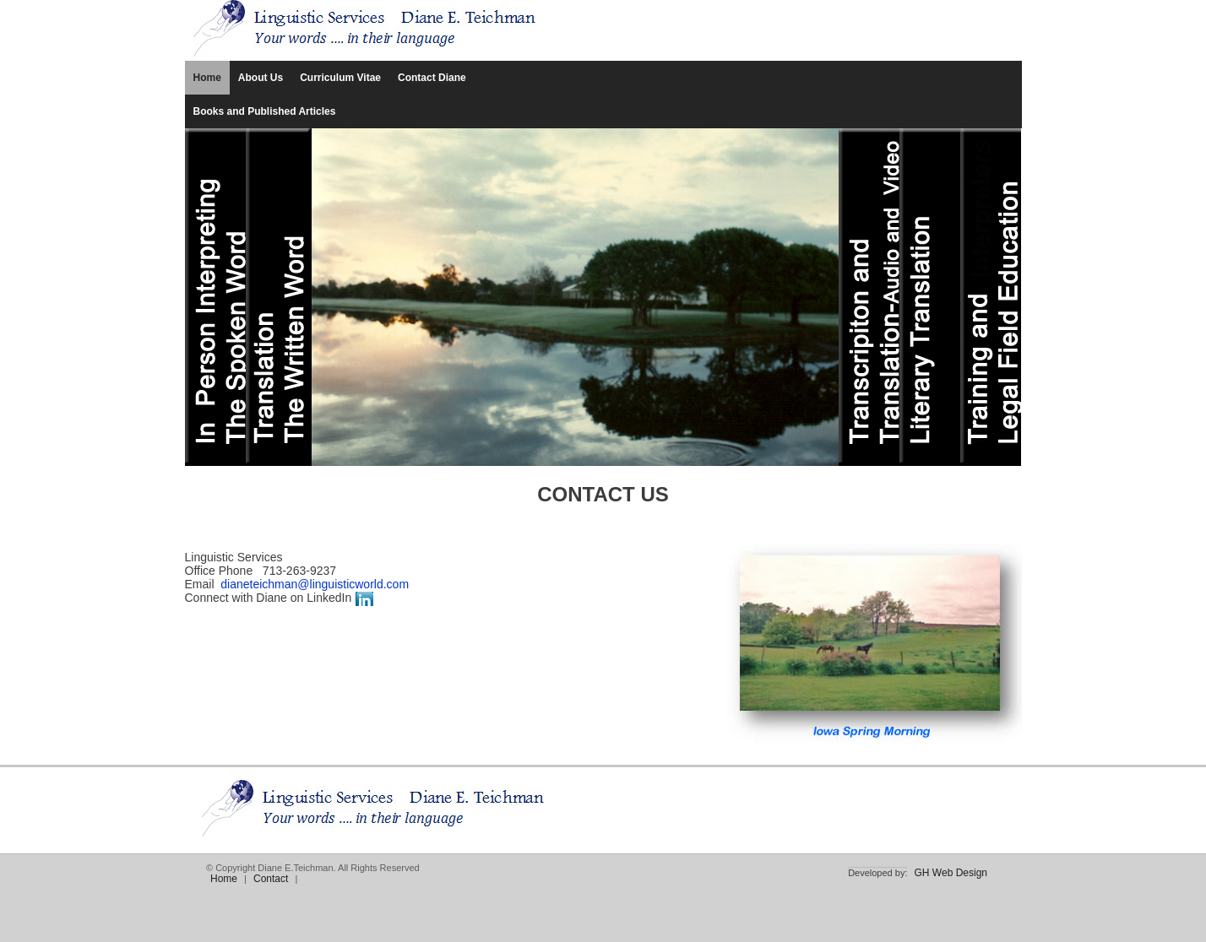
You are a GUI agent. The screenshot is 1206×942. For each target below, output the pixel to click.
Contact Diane (432, 78)
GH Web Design (951, 873)
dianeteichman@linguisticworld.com (314, 584)
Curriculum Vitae (340, 78)
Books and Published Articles (264, 111)
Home (207, 78)
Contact (270, 879)
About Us (260, 78)
